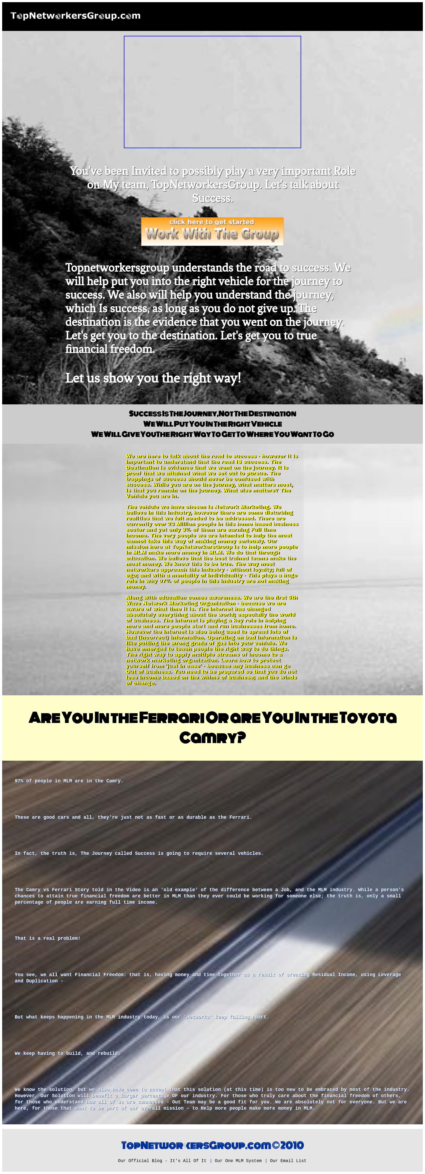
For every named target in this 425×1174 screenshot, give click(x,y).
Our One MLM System (238, 1161)
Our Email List (288, 1161)
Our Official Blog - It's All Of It (162, 1161)
